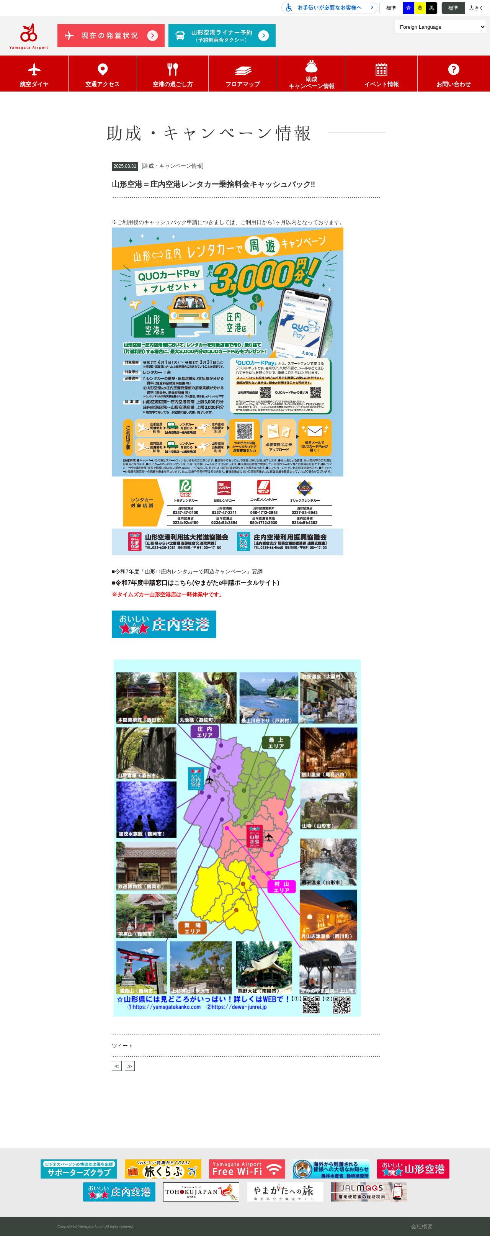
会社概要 (422, 1203)
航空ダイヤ (34, 74)
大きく (476, 8)
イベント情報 (381, 74)
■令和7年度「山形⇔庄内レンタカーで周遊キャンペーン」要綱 (187, 571)
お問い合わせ (453, 74)
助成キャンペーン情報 (312, 73)
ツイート (122, 1046)
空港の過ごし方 (173, 74)
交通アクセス (102, 74)
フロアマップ (242, 74)
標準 (391, 8)
